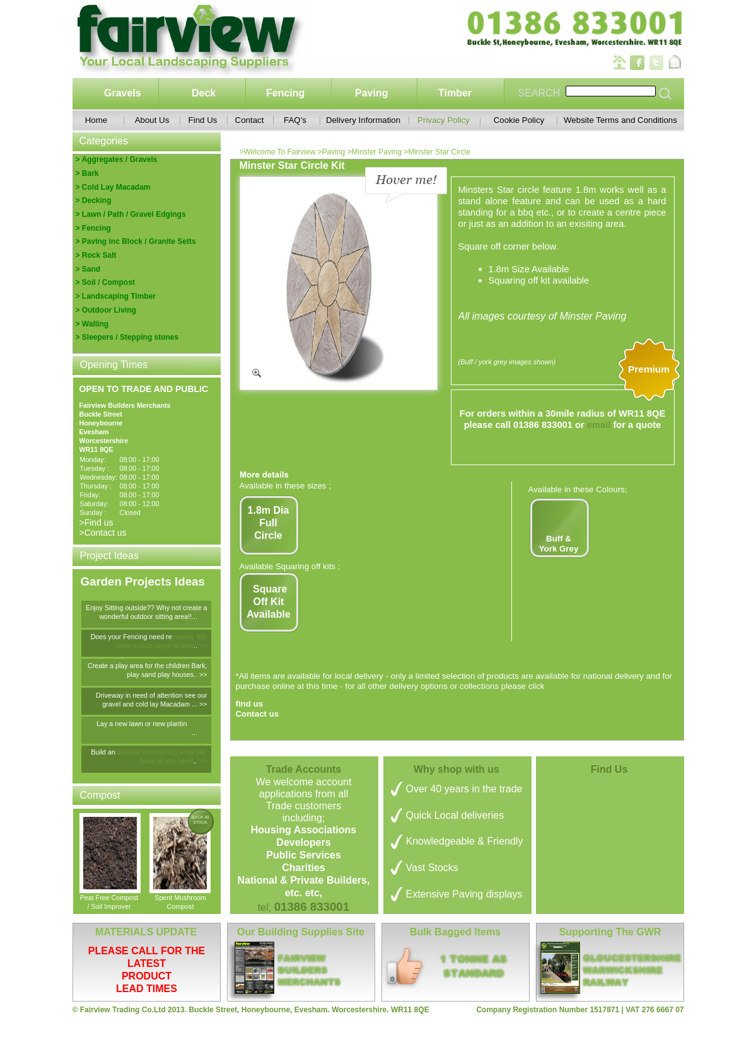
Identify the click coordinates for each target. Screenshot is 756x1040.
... (195, 732)
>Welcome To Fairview (279, 151)
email (599, 425)
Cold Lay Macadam (116, 187)
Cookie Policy (519, 120)
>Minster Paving (375, 151)
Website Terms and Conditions (620, 120)
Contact (249, 120)
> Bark (87, 173)
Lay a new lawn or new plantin (141, 723)
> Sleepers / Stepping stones (127, 337)
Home (96, 120)
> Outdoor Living (106, 310)
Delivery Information (363, 120)
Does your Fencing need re (131, 636)
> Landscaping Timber (116, 296)
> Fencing (93, 228)
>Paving (332, 151)
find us (250, 703)
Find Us (203, 120)
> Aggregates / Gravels (117, 159)
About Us (152, 120)
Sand (91, 269)
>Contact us (103, 533)
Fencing (285, 93)
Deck (204, 93)
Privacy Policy (443, 120)
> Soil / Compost (105, 282)
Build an (104, 752)
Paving (371, 93)
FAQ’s (295, 120)
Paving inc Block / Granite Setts (139, 241)
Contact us (257, 714)
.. (196, 645)
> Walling (92, 324)
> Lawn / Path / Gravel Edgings (131, 214)
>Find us (96, 522)
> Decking (94, 200)
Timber (455, 93)
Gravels (122, 93)
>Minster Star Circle (437, 151)
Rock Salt (98, 255)
